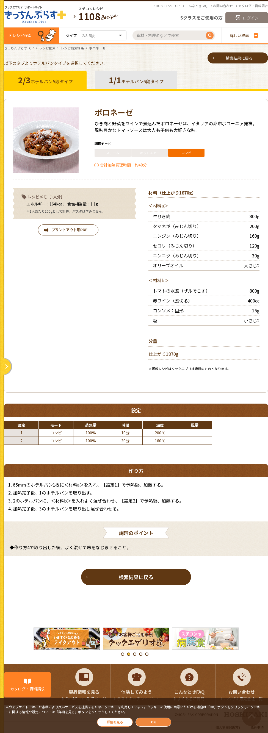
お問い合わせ (223, 5)
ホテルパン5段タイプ (45, 79)
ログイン (250, 18)
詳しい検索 (244, 35)
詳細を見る (115, 722)
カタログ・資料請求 (253, 5)
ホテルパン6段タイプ (136, 79)
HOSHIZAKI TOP (168, 5)
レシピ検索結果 (72, 48)
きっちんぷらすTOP (19, 48)
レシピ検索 (22, 35)
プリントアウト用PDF (69, 230)
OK (153, 722)
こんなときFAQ (196, 5)
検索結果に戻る (239, 58)
